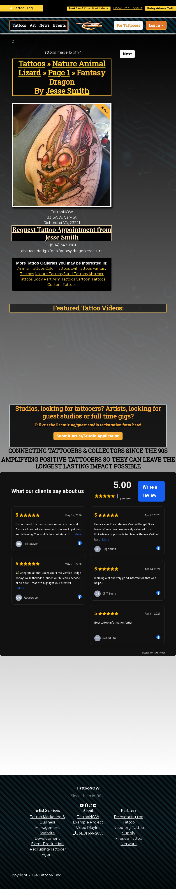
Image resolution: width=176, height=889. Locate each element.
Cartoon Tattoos (90, 279)
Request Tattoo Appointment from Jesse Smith (61, 233)
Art (33, 25)
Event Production (47, 844)
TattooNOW (88, 817)
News (44, 25)
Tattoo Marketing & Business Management (47, 822)
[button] (128, 25)
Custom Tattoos (61, 285)
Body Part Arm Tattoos (54, 279)
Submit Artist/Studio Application (88, 436)
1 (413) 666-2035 (88, 833)
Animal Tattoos (30, 268)
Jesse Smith (67, 91)
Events (59, 25)
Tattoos (19, 25)
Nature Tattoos (49, 274)
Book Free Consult (135, 8)
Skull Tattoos (75, 274)
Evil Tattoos (81, 268)
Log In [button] (155, 25)
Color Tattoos (57, 268)
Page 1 (59, 72)
